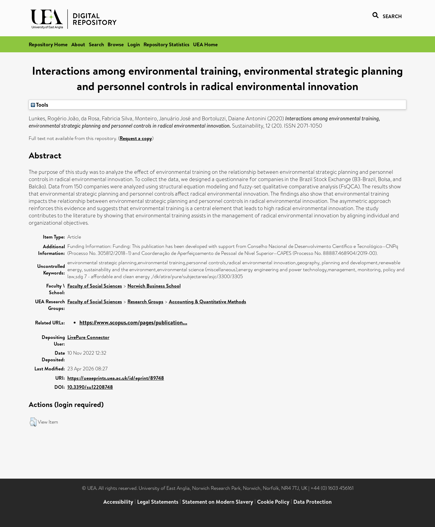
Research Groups (145, 301)
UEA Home (205, 44)
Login (133, 44)
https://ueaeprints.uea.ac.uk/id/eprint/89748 (115, 378)
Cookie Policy (273, 502)
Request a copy (136, 138)
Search (96, 44)
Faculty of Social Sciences (94, 285)
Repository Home (48, 44)
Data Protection (312, 502)
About (78, 44)
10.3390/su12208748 (90, 387)
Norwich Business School (154, 285)
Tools (39, 105)
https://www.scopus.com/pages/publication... (133, 322)
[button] (33, 422)
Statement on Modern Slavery (217, 502)
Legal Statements (157, 502)
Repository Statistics (166, 44)
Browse (116, 44)
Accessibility (118, 502)
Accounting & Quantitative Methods (207, 301)
